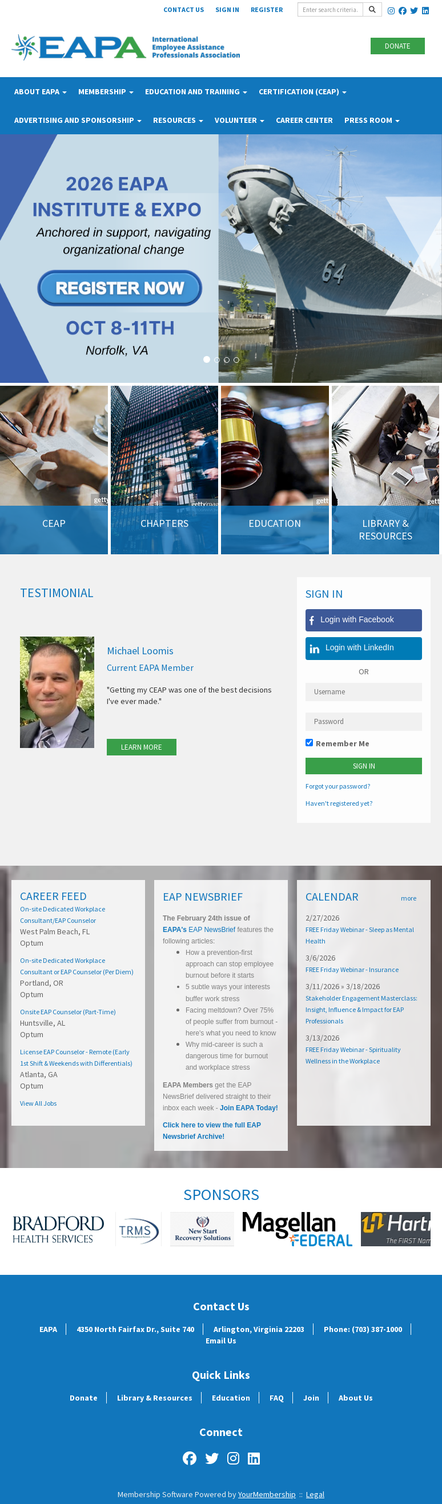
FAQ (277, 1398)
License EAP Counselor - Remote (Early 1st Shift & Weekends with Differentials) (76, 1057)
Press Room (372, 120)
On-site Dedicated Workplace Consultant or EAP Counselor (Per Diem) (77, 966)
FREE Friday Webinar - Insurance (352, 969)
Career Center (304, 120)
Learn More (141, 747)
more (408, 898)
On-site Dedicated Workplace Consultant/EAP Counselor (62, 915)
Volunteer (239, 120)
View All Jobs (38, 1103)
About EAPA (40, 91)
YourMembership (267, 1494)
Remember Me (342, 743)
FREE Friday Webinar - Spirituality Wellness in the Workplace (353, 1055)
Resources (178, 120)
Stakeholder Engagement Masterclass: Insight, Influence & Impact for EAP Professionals (361, 1009)
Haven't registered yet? (339, 803)
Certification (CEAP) (303, 91)
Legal (315, 1494)
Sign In (227, 9)
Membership (106, 91)
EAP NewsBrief (211, 930)
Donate (398, 46)
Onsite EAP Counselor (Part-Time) (68, 1011)
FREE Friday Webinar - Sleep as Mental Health (360, 935)
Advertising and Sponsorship (78, 120)
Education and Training (196, 91)
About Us (356, 1398)
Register (267, 9)
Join (311, 1398)
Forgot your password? (338, 786)
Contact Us (183, 9)
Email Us (221, 1340)
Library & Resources (154, 1398)
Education (231, 1398)
